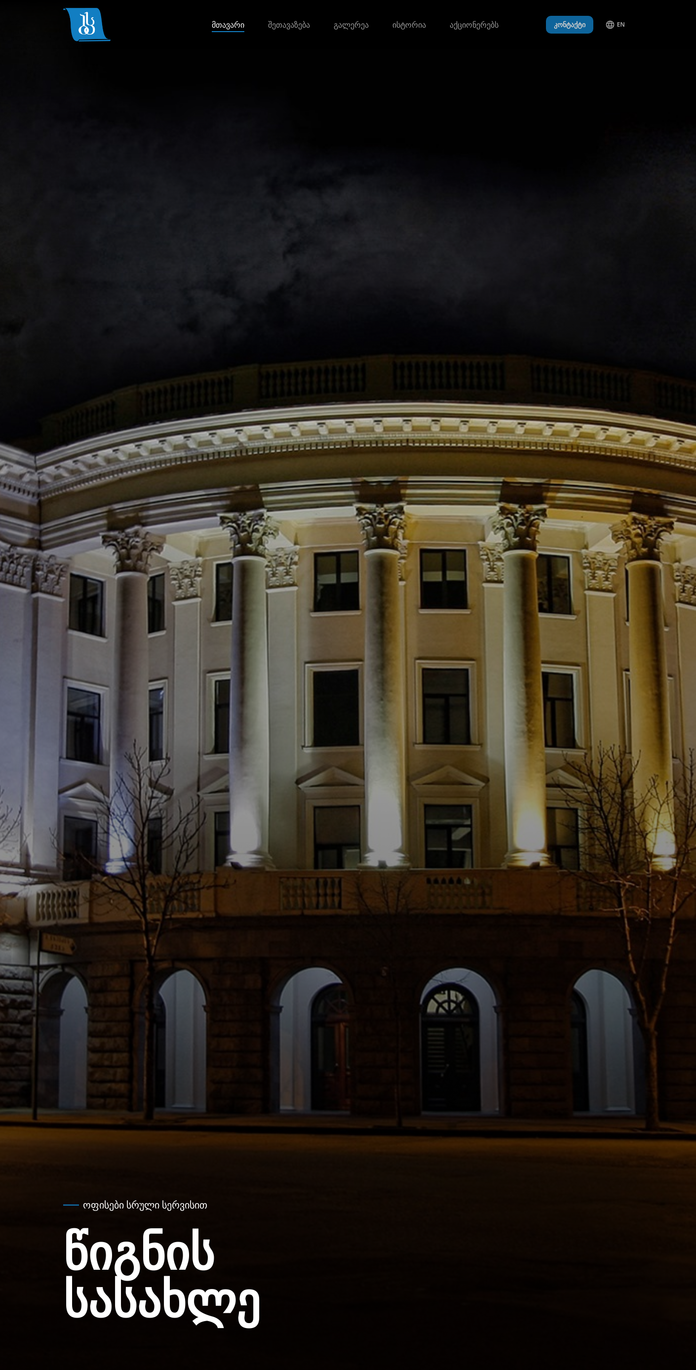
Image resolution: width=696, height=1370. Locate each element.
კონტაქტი (569, 24)
